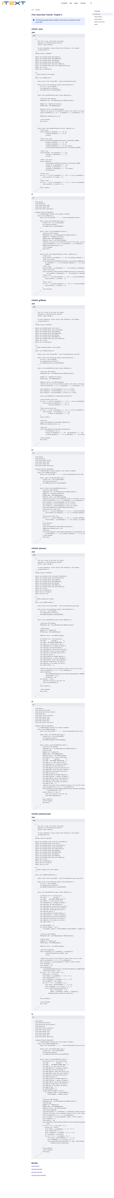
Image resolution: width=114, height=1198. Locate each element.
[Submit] (91, 3)
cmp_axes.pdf (35, 1166)
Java (37, 22)
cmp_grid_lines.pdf (36, 1169)
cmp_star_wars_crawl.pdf (38, 1175)
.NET (40, 22)
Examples (38, 9)
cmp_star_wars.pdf (36, 1172)
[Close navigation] (24, 10)
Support (76, 3)
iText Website (64, 3)
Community (83, 3)
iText (32, 9)
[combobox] (100, 3)
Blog (71, 3)
